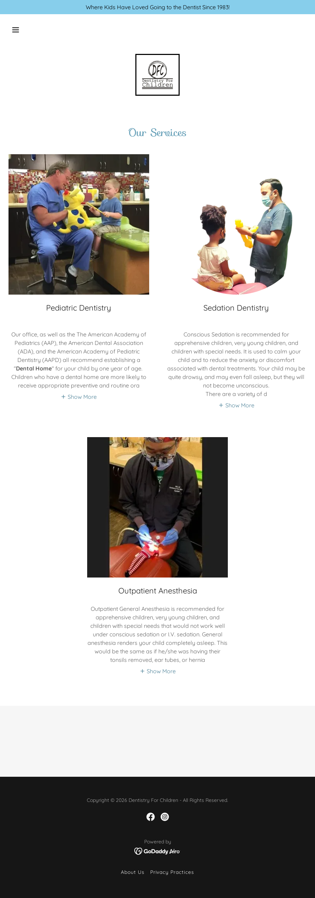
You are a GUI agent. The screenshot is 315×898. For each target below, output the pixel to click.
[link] (157, 75)
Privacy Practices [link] (172, 872)
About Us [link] (133, 872)
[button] (16, 30)
